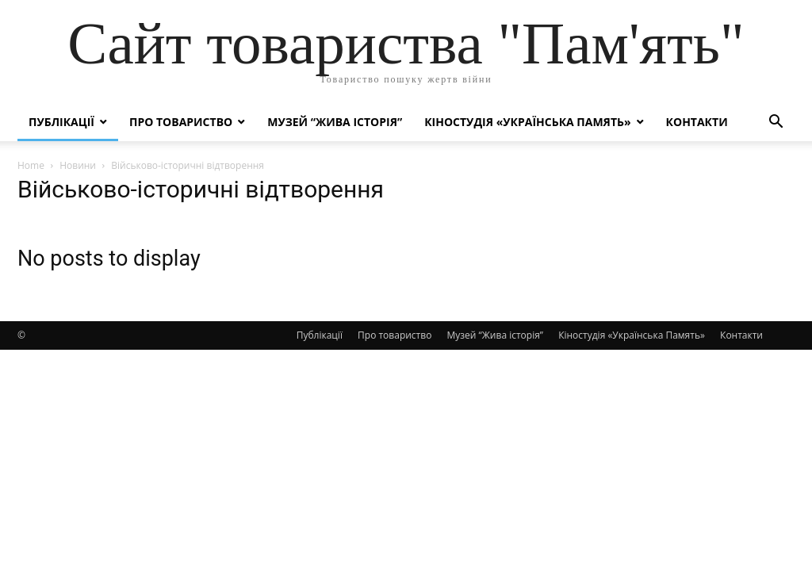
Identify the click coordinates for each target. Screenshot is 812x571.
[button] (775, 123)
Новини (77, 165)
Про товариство (180, 121)
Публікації (61, 121)
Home (30, 165)
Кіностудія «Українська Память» (527, 121)
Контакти (697, 121)
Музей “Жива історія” (334, 121)
